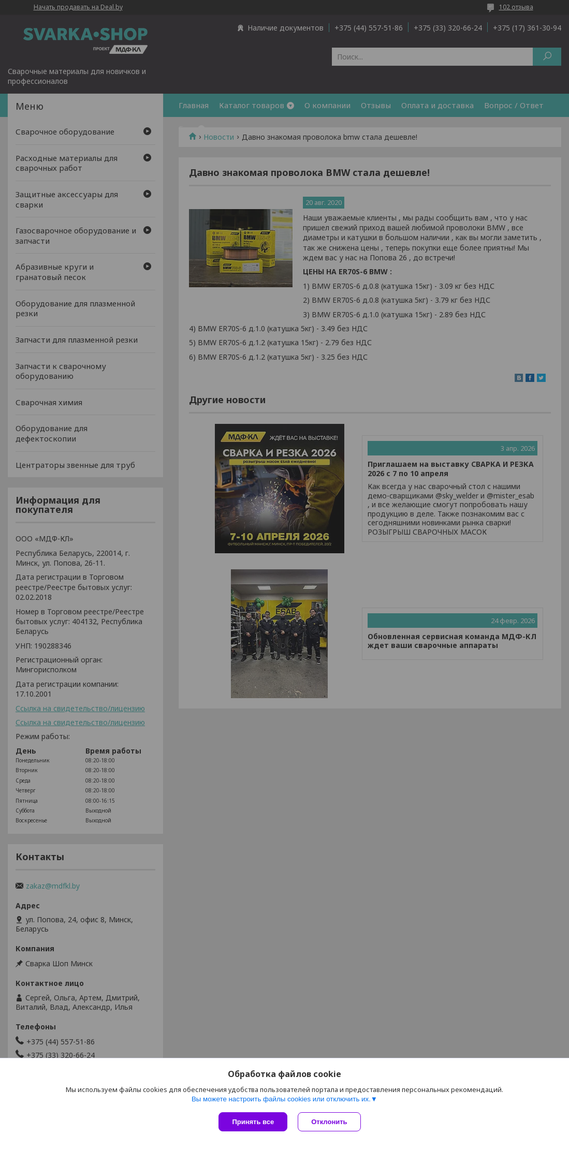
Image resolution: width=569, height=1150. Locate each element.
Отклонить (329, 1122)
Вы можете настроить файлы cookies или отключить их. (281, 1099)
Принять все (253, 1122)
